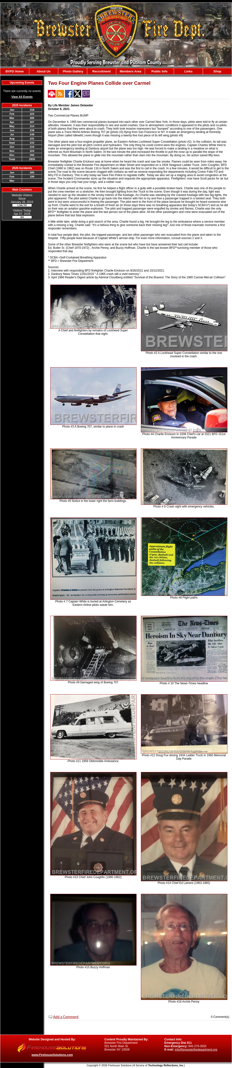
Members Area (130, 71)
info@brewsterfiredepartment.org (196, 1049)
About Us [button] (43, 71)
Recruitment (101, 71)
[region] (116, 71)
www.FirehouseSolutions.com (52, 1055)
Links (188, 71)
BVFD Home (15, 71)
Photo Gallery (72, 71)
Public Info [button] (159, 71)
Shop (217, 71)
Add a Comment (66, 1016)
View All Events (22, 97)
